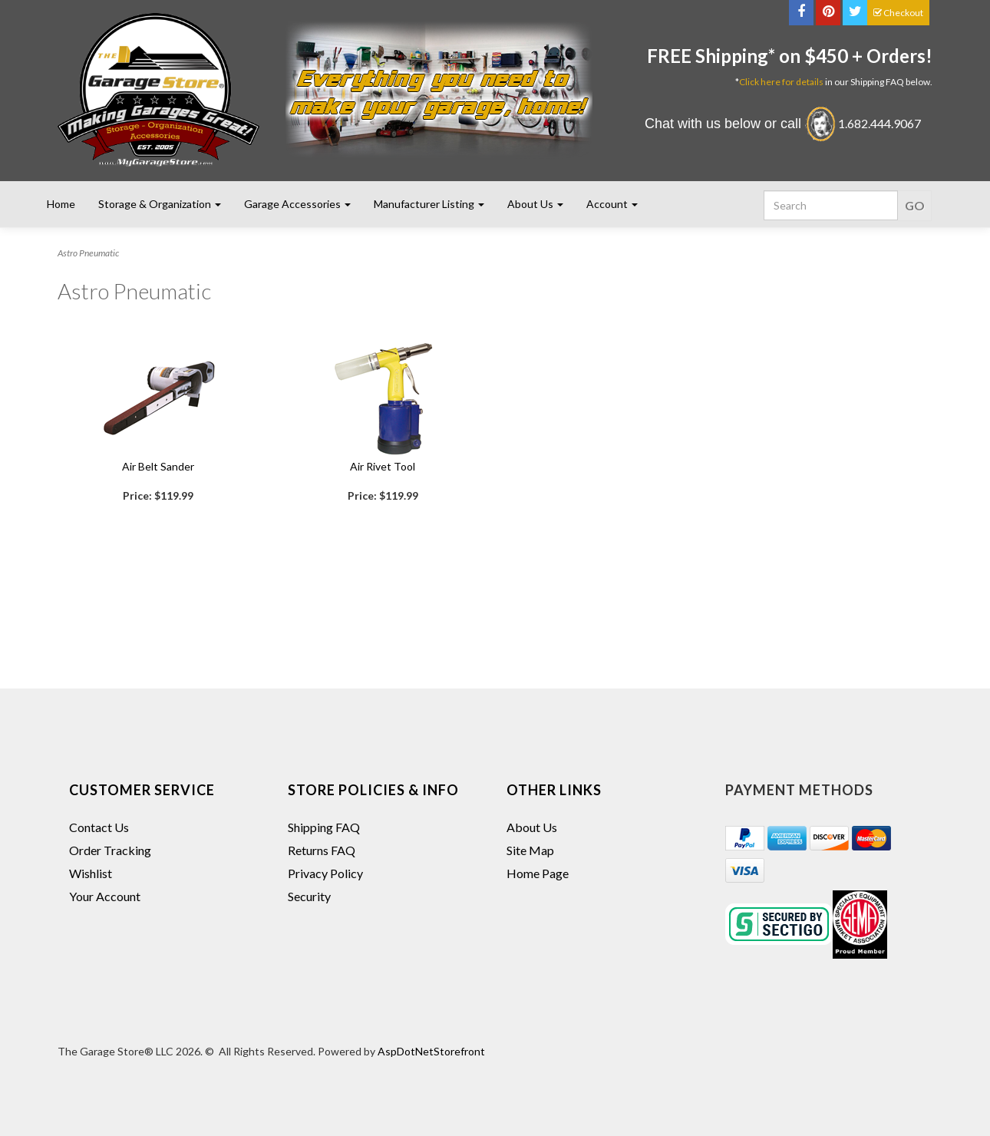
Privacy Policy (325, 873)
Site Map (530, 850)
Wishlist (90, 873)
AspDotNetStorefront (431, 1051)
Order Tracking (110, 850)
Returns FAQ (321, 850)
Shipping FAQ (324, 827)
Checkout (898, 12)
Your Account (104, 896)
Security (309, 896)
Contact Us (99, 827)
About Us (532, 827)
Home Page (538, 873)
